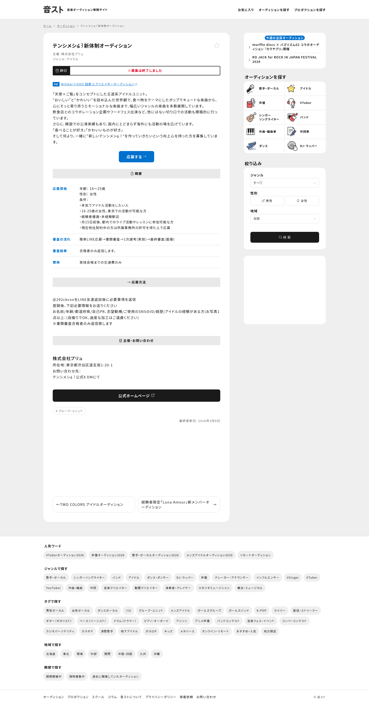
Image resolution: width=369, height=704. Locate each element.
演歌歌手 (107, 631)
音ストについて (131, 697)
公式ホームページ (136, 395)
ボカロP (151, 631)
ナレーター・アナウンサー (232, 577)
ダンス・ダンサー (158, 577)
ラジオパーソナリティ (60, 631)
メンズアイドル (180, 610)
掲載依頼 (186, 697)
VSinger (293, 577)
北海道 (51, 654)
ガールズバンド (239, 610)
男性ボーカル (55, 610)
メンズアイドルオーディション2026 (209, 555)
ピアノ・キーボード (156, 621)
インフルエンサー (267, 577)
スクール (98, 697)
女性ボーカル (81, 610)
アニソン (182, 621)
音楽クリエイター (115, 588)
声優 (204, 577)
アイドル (73, 59)
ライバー (280, 610)
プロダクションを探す (310, 10)
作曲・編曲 (75, 588)
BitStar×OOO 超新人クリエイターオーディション (99, 84)
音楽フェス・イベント (261, 621)
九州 (143, 654)
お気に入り (246, 10)
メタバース (187, 631)
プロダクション (77, 697)
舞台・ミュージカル (250, 588)
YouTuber (53, 588)
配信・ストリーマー (305, 610)
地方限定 (270, 631)
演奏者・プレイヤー (178, 588)
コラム (112, 697)
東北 (66, 654)
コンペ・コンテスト (294, 621)
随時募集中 (77, 676)
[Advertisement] (136, 460)
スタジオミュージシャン (214, 588)
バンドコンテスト (228, 621)
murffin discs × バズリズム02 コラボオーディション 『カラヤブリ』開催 (285, 47)
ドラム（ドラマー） (125, 621)
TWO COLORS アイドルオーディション (89, 504)
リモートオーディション (255, 555)
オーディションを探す (274, 10)
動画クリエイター (146, 588)
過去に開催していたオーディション (115, 676)
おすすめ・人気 (246, 631)
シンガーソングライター (89, 577)
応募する (137, 157)
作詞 (93, 588)
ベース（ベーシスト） (93, 621)
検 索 (285, 239)
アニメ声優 (202, 621)
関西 (107, 654)
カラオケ (87, 631)
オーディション (53, 697)
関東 (80, 654)
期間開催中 (54, 676)
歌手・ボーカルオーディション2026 (155, 555)
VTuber (311, 577)
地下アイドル (129, 631)
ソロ (128, 610)
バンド (116, 577)
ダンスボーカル (108, 610)
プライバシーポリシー (160, 697)
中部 (94, 654)
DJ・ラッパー (184, 577)
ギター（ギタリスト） (59, 621)
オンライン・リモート (215, 631)
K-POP (262, 610)
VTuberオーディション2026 (65, 555)
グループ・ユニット (71, 411)
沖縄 (157, 654)
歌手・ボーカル (56, 577)
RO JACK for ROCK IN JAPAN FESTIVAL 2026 (286, 60)
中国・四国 (125, 654)
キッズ (168, 631)
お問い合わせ (206, 697)
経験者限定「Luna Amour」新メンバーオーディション (179, 504)
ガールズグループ (209, 610)
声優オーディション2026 (108, 555)
